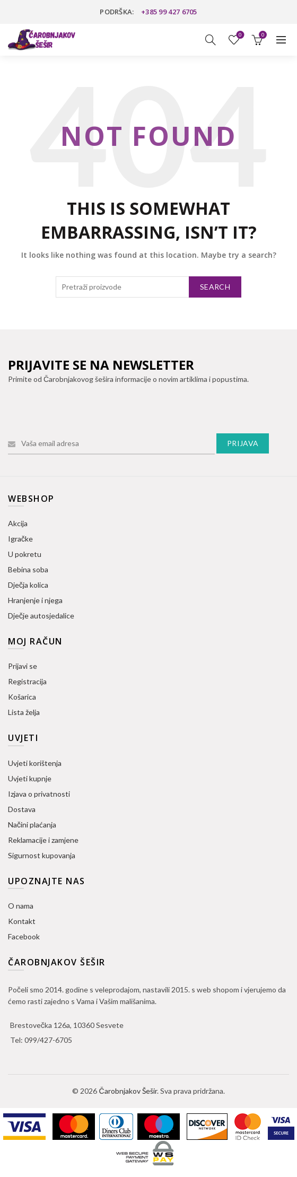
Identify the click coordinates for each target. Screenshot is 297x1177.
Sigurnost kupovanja (41, 855)
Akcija (18, 523)
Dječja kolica (28, 584)
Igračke (20, 538)
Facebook (24, 936)
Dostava (22, 809)
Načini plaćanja (32, 824)
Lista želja (239, 35)
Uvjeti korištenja (35, 763)
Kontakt (22, 921)
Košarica (22, 696)
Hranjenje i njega (35, 600)
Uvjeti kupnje (29, 778)
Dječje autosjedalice (41, 615)
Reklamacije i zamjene (43, 839)
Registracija (27, 681)
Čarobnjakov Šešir (127, 1090)
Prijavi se (22, 665)
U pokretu (24, 554)
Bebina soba (28, 569)
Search (215, 286)
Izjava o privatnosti (39, 793)
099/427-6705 (48, 1039)
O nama (20, 905)
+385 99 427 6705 (169, 11)
